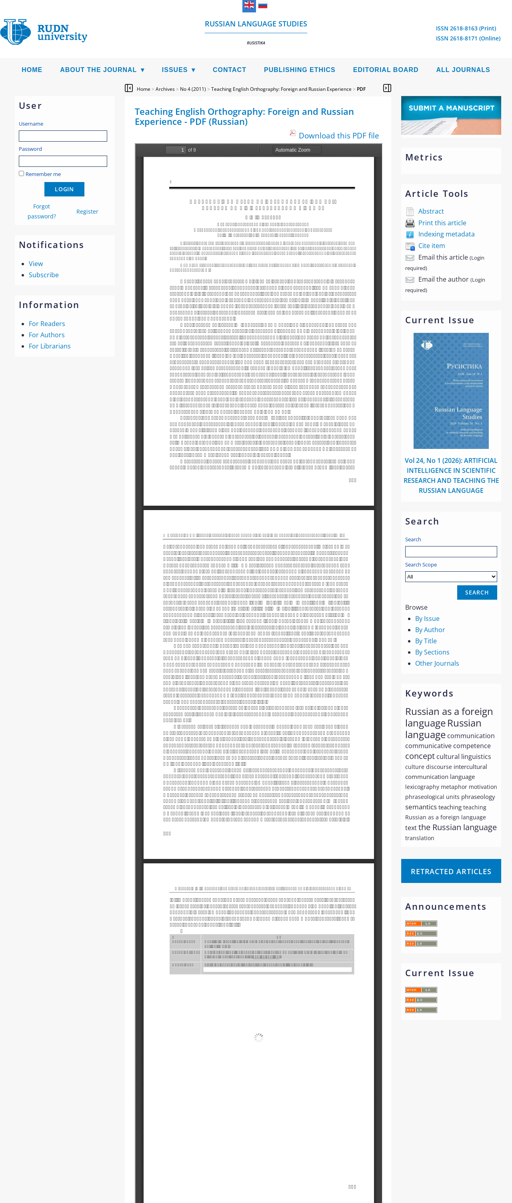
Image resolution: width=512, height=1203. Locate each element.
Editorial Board (386, 69)
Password (30, 148)
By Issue (427, 618)
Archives (165, 89)
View (36, 263)
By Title (426, 641)
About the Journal (98, 69)
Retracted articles (451, 871)
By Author (430, 629)
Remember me (43, 174)
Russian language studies (256, 32)
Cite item (431, 245)
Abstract (431, 211)
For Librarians (50, 346)
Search (413, 539)
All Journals (463, 69)
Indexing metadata (446, 234)
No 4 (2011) (193, 89)
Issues (175, 69)
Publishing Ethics (300, 69)
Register (87, 211)
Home (32, 69)
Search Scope (451, 571)
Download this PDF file (339, 135)
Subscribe (44, 274)
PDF (361, 89)
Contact (229, 69)
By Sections (432, 652)
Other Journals (437, 663)
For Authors (47, 334)
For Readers (47, 323)
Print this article (442, 222)
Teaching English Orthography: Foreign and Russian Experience (281, 89)
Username (31, 123)
